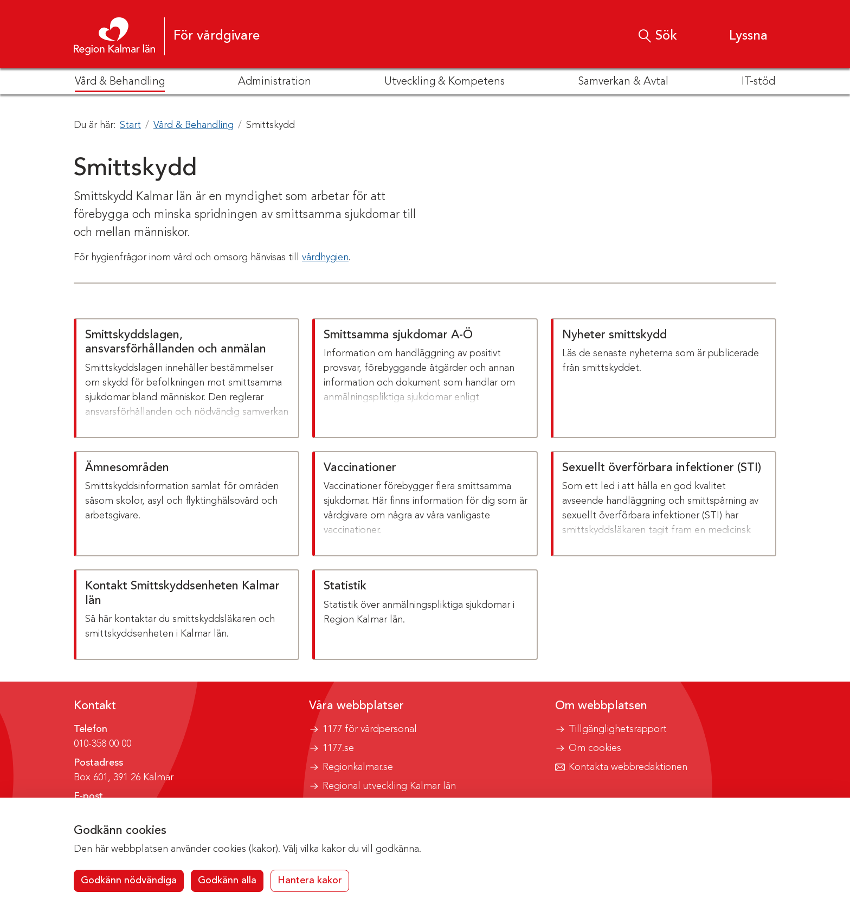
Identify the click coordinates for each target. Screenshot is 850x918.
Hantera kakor (310, 880)
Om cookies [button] (595, 748)
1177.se (338, 748)
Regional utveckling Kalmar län (389, 786)
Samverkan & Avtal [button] (623, 81)
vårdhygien (325, 257)
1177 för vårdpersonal (370, 729)
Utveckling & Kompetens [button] (444, 81)
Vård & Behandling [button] (120, 81)
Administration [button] (274, 81)
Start (130, 125)
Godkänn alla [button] (227, 880)
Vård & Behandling (193, 125)
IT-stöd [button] (758, 81)
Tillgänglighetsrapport (618, 729)
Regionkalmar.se (358, 767)
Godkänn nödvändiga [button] (129, 880)
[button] (738, 36)
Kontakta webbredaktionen (628, 767)
